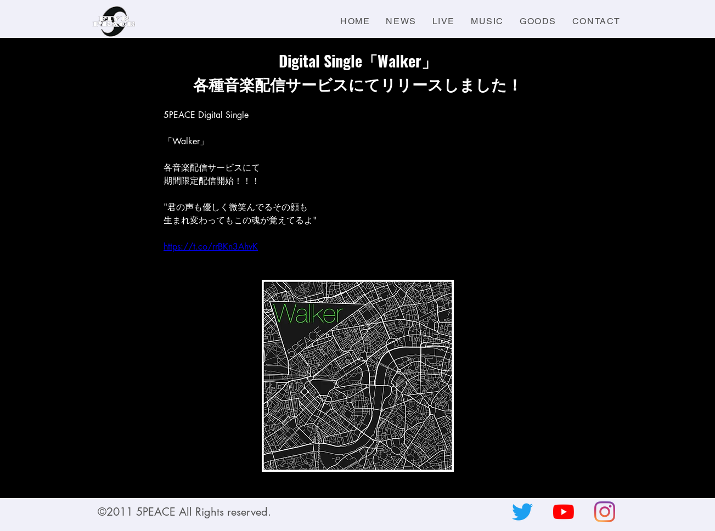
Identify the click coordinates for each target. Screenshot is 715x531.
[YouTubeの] (563, 511)
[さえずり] (522, 511)
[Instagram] (604, 511)
